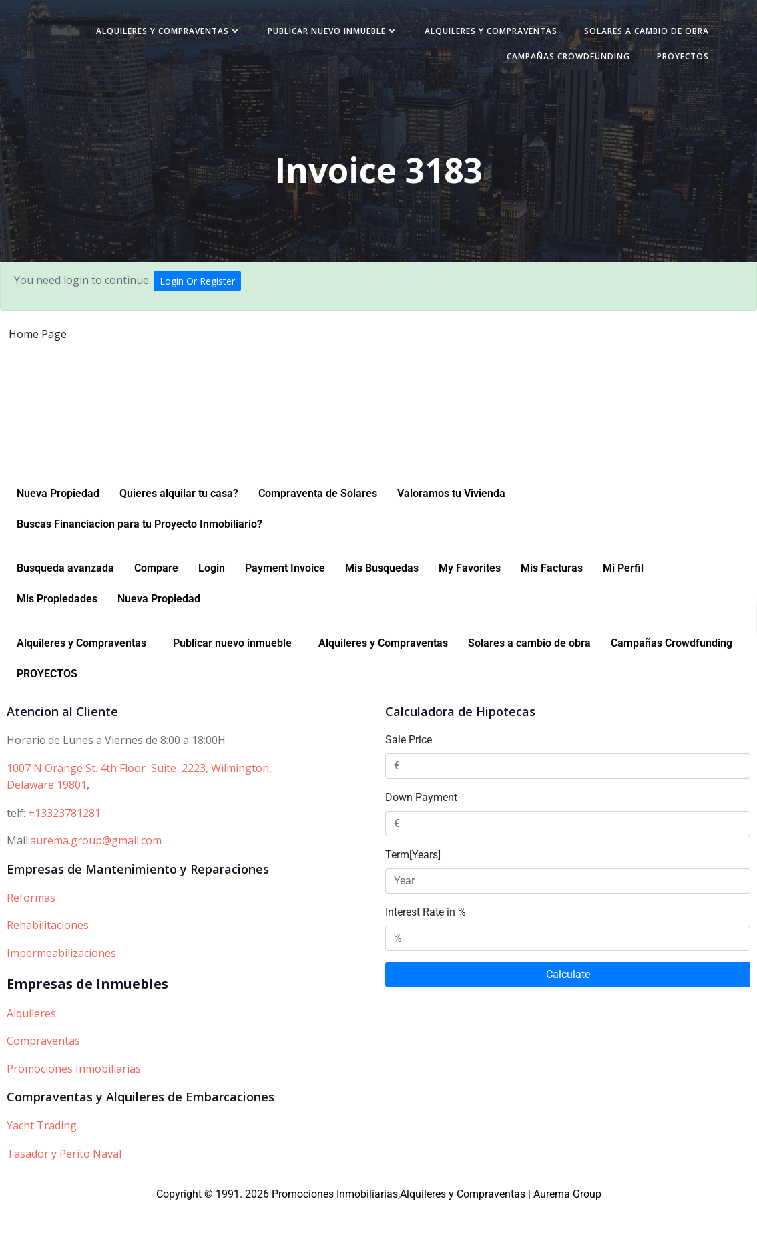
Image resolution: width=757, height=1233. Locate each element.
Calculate (568, 998)
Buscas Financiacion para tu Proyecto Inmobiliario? (139, 548)
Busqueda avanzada (65, 592)
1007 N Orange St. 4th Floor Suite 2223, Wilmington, (139, 792)
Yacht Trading (42, 1149)
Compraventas (43, 1064)
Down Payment (421, 821)
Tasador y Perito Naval (64, 1177)
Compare (156, 592)
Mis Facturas (552, 592)
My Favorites (470, 592)
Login (211, 592)
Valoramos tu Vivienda (451, 517)
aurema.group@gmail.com (96, 864)
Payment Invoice (285, 592)
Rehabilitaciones (48, 949)
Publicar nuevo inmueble (474, 35)
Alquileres (31, 1037)
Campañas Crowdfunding (557, 61)
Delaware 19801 (47, 809)
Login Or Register (197, 289)
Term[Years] (413, 878)
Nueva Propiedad (58, 517)
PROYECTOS (672, 61)
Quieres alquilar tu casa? (178, 517)
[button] (85, 667)
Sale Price (408, 763)
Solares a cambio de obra (406, 61)
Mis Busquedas (382, 592)
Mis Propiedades (57, 622)
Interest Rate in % (425, 936)
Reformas (31, 921)
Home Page (38, 342)
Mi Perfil (623, 592)
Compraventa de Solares (317, 517)
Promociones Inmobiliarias (74, 1092)
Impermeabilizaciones (61, 977)
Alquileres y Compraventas (309, 35)
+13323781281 (64, 837)
